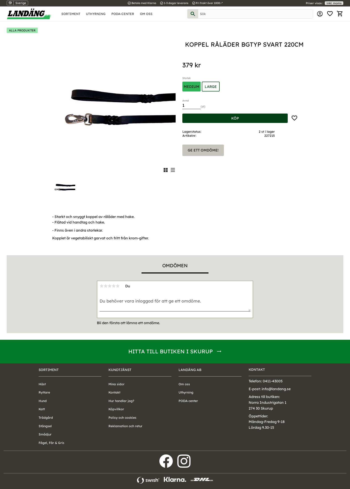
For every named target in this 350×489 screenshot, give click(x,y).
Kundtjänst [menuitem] (119, 370)
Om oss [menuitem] (146, 14)
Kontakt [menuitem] (114, 392)
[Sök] (193, 13)
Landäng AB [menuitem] (190, 370)
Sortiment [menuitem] (70, 14)
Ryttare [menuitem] (44, 392)
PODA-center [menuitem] (122, 14)
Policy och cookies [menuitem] (122, 418)
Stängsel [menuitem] (45, 426)
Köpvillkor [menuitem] (116, 409)
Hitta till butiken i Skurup (170, 351)
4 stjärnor (114, 286)
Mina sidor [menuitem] (320, 13)
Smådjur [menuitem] (45, 434)
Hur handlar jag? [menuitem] (121, 401)
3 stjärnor (110, 286)
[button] (330, 13)
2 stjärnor (106, 286)
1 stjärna (102, 286)
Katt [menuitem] (42, 409)
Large (211, 86)
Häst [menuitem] (42, 384)
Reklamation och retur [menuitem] (125, 426)
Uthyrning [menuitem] (96, 14)
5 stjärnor (118, 286)
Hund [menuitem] (43, 401)
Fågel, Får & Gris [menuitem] (51, 443)
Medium (191, 86)
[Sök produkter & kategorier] (255, 13)
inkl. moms (334, 3)
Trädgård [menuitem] (46, 418)
